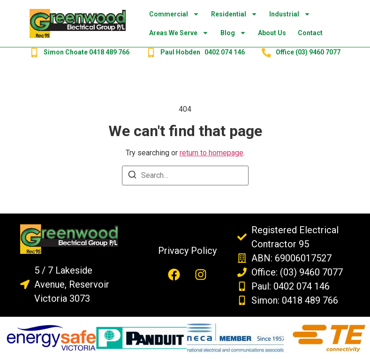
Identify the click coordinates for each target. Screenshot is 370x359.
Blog (233, 33)
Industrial (289, 14)
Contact (310, 33)
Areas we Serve (179, 33)
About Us (272, 33)
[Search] (132, 176)
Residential (234, 14)
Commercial (174, 14)
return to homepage (211, 152)
